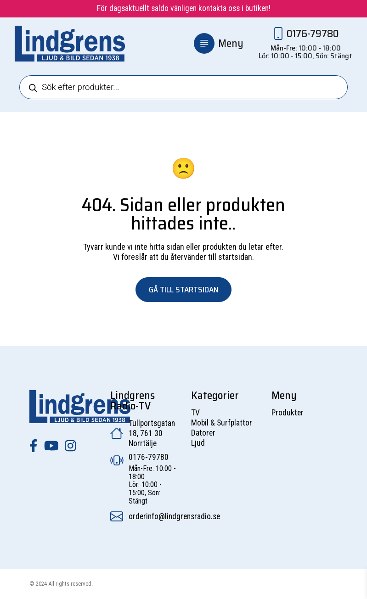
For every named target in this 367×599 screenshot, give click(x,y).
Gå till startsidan (183, 289)
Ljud (198, 443)
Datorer (203, 432)
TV (195, 412)
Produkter (287, 412)
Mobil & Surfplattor (221, 422)
